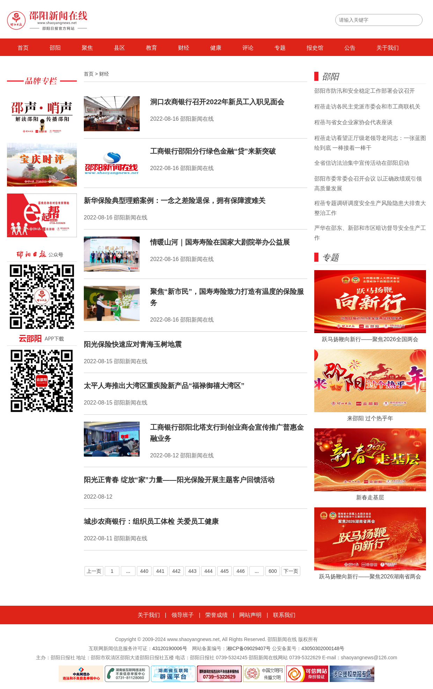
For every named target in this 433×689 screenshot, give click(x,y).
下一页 (291, 571)
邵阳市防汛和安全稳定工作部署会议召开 (364, 91)
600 (273, 571)
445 (224, 571)
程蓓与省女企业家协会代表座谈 (353, 122)
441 (160, 571)
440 (144, 571)
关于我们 (387, 48)
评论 (248, 48)
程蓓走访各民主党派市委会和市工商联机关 (367, 107)
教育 (151, 48)
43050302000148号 (322, 648)
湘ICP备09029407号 (248, 648)
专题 (280, 48)
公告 (349, 48)
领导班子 (182, 615)
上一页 (94, 571)
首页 (23, 48)
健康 (215, 48)
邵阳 (55, 48)
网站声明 (250, 615)
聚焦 (87, 48)
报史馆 (315, 48)
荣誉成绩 (216, 615)
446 (240, 571)
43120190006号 (169, 648)
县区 (119, 48)
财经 (183, 48)
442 (176, 571)
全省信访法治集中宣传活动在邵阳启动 (361, 163)
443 (192, 571)
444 (208, 571)
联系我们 (284, 615)
